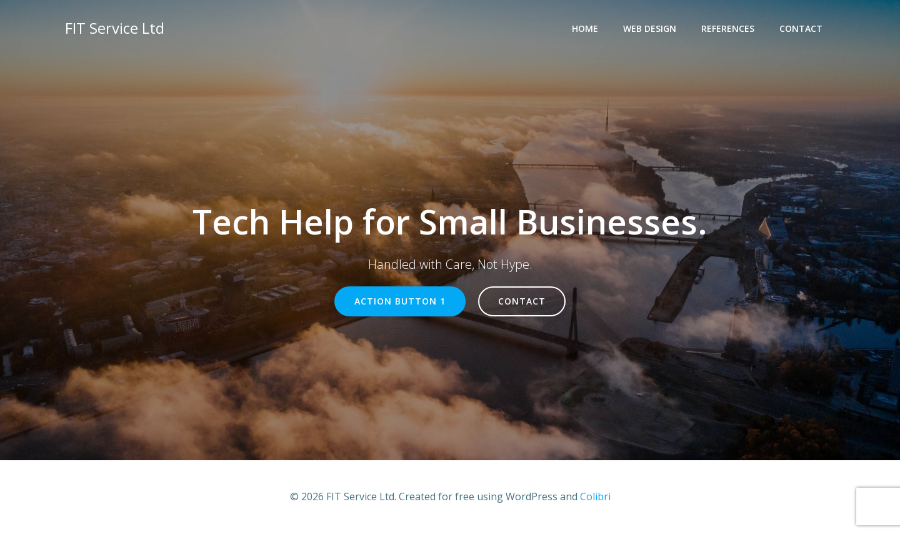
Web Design (649, 28)
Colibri (595, 496)
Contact (800, 28)
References (727, 28)
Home (585, 28)
